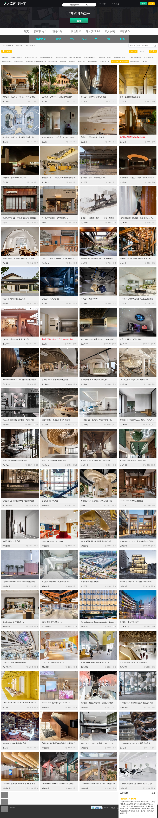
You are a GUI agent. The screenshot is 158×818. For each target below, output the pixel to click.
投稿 (71, 38)
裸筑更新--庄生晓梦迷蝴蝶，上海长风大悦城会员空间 (100, 703)
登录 (143, 4)
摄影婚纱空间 (92, 62)
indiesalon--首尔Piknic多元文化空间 (16, 339)
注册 (151, 4)
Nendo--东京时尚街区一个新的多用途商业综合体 (138, 582)
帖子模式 (153, 51)
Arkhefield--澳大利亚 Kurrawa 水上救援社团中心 (20, 784)
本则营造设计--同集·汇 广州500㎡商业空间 (57, 339)
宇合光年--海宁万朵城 (50, 501)
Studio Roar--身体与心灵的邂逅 (131, 501)
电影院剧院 (81, 62)
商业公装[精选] (30, 45)
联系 (122, 38)
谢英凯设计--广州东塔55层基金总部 (94, 380)
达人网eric (6, 101)
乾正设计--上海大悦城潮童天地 (53, 662)
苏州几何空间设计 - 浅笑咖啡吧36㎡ (55, 218)
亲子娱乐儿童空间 (105, 58)
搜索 (131, 45)
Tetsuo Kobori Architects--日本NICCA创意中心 (98, 784)
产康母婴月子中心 (120, 58)
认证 (84, 38)
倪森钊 (5, 223)
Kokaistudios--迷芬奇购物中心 (14, 622)
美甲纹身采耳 (53, 62)
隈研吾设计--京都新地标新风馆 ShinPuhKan (97, 258)
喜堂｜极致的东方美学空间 (130, 97)
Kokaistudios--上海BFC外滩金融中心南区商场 (137, 541)
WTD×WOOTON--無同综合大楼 (14, 743)
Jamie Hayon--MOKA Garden (52, 541)
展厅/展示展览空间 (46, 58)
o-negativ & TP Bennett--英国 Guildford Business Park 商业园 (103, 743)
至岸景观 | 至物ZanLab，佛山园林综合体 (57, 97)
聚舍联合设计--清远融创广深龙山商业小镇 (96, 501)
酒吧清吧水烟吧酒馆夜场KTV (36, 62)
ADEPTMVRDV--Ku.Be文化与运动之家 (95, 662)
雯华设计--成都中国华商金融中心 (15, 460)
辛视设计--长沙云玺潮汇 (50, 299)
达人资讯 (93, 31)
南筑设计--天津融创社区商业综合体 (55, 460)
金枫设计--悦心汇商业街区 (129, 622)
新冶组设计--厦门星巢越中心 (52, 622)
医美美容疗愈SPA (90, 58)
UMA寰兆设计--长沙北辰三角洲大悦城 (134, 380)
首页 (26, 31)
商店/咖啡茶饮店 (61, 58)
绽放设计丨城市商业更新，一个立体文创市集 (97, 218)
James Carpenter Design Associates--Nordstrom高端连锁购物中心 (105, 622)
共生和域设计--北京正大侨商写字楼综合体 (96, 420)
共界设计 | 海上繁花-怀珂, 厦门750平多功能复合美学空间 (24, 97)
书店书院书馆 (18, 62)
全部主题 (133, 51)
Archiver (106, 808)
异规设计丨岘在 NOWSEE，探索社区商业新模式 (60, 258)
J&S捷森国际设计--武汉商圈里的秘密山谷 (96, 541)
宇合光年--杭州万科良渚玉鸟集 (14, 299)
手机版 (113, 808)
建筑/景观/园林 (135, 62)
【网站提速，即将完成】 (128, 799)
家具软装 (110, 31)
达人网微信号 (7, 505)
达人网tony (45, 384)
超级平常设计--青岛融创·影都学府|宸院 (56, 420)
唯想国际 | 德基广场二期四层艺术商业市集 (18, 137)
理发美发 (63, 62)
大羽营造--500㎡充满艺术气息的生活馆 (134, 662)
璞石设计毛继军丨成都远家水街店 (132, 137)
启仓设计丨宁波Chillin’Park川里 (14, 178)
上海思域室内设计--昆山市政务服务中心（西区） (138, 784)
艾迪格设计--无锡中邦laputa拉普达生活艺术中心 (137, 420)
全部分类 (5, 58)
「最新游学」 (40, 38)
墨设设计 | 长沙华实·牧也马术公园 (93, 97)
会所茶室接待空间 (75, 58)
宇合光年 (6, 303)
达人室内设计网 (8, 45)
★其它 (145, 62)
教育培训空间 (148, 58)
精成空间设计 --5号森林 (11, 541)
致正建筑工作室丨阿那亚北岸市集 (93, 178)
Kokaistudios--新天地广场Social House (56, 703)
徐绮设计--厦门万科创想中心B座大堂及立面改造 (20, 501)
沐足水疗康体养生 (135, 58)
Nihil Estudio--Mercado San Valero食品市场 (58, 784)
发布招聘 (103, 4)
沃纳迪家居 (45, 505)
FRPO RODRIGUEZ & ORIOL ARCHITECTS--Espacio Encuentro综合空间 (30, 703)
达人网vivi (45, 425)
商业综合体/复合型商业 (120, 62)
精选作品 (59, 31)
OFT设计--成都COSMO (89, 299)
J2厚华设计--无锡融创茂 (89, 582)
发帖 (58, 38)
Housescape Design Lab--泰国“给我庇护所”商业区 (21, 380)
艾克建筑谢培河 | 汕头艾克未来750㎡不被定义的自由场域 (63, 137)
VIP (97, 38)
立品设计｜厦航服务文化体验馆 (92, 137)
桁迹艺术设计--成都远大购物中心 (132, 339)
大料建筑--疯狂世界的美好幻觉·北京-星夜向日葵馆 (60, 743)
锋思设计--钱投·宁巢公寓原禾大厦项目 (56, 582)
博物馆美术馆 (104, 62)
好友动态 (115, 4)
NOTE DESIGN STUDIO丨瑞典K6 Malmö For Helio (139, 218)
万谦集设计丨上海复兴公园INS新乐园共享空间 (137, 178)
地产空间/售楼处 (16, 58)
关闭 (153, 793)
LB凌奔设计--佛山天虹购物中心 (14, 662)
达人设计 (45, 101)
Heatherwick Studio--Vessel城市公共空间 (135, 743)
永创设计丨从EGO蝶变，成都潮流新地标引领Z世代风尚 (62, 178)
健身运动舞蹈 (6, 62)
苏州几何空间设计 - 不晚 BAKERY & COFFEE (19, 218)
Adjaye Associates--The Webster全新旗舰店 (19, 582)
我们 (109, 38)
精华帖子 (143, 51)
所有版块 (40, 31)
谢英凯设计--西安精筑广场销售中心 (133, 460)
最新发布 (125, 31)
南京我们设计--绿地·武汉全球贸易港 (55, 380)
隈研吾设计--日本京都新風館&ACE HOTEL (135, 258)
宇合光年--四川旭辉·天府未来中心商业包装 (18, 420)
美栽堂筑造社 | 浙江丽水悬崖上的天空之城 (18, 258)
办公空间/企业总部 (31, 58)
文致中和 (84, 505)
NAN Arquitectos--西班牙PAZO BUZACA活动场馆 (99, 339)
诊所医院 (72, 62)
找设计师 (76, 31)
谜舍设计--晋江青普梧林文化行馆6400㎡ (95, 460)
